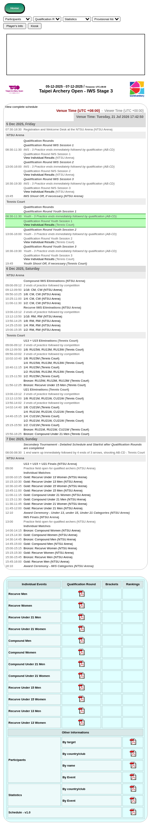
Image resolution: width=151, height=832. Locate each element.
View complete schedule (21, 107)
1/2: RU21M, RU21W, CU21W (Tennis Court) (53, 420)
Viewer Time (124, 111)
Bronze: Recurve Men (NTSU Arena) (47, 557)
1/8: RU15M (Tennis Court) (41, 358)
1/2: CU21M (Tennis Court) (41, 425)
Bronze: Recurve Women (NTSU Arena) (50, 548)
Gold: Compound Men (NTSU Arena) (48, 544)
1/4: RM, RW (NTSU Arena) (41, 325)
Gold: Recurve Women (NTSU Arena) (48, 553)
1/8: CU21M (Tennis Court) (41, 407)
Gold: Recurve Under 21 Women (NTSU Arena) (55, 504)
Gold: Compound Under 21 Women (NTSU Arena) (57, 495)
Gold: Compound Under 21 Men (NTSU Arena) (54, 499)
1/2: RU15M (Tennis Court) (41, 376)
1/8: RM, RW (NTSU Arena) (41, 321)
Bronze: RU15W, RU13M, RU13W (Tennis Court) (56, 380)
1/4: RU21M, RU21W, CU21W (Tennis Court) (53, 412)
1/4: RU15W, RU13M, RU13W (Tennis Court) (53, 363)
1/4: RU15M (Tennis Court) (41, 367)
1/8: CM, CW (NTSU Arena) (41, 294)
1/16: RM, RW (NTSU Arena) (42, 316)
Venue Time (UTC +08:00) (78, 111)
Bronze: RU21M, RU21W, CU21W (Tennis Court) (56, 429)
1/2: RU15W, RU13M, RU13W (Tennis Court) (53, 372)
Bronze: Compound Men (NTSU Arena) (49, 539)
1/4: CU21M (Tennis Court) (41, 416)
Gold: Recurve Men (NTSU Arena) (46, 561)
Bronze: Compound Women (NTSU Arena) (52, 530)
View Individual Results (38, 158)
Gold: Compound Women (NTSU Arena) (50, 535)
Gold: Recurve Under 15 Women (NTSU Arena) (55, 486)
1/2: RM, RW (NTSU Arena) (41, 330)
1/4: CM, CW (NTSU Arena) (41, 298)
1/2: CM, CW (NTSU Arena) (41, 303)
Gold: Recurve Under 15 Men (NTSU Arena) (53, 490)
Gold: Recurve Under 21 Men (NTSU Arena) (53, 508)
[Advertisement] (76, 54)
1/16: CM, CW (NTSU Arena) (42, 290)
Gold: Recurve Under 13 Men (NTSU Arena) (53, 481)
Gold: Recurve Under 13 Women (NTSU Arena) (55, 477)
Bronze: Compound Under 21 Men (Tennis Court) (56, 434)
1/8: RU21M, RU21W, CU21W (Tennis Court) (53, 398)
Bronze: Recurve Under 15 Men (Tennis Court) (54, 385)
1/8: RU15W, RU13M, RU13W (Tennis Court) (53, 349)
